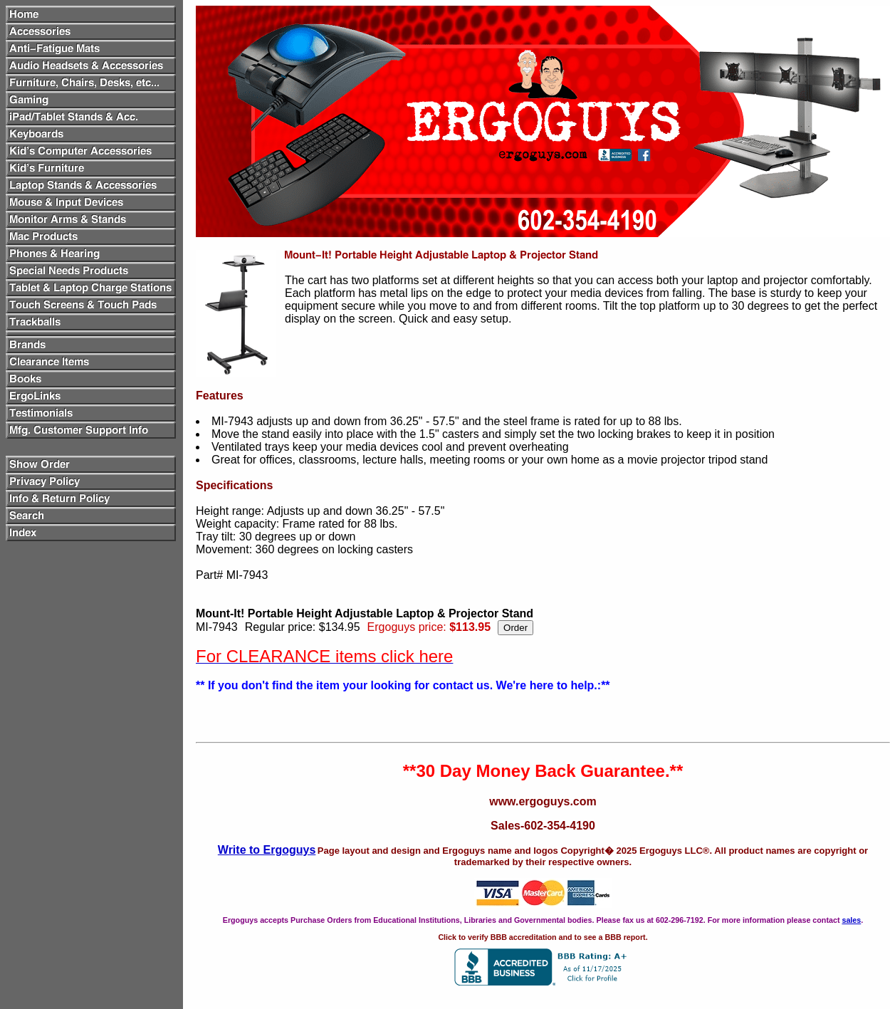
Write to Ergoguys (267, 850)
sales (851, 920)
